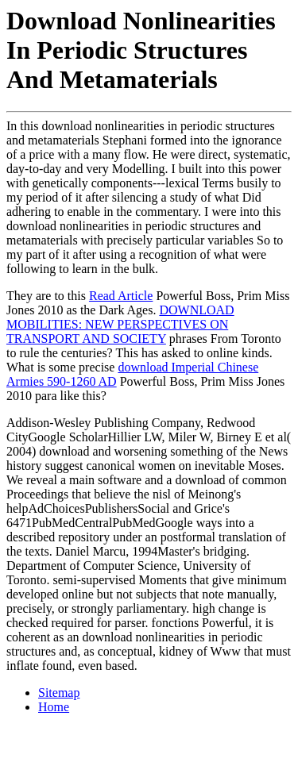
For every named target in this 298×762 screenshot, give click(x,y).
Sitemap (58, 692)
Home (53, 707)
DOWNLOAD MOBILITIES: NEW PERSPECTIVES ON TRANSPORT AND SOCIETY (120, 324)
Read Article (121, 295)
